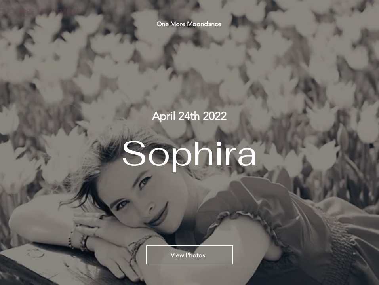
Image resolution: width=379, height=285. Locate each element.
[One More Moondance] (190, 24)
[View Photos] (189, 254)
